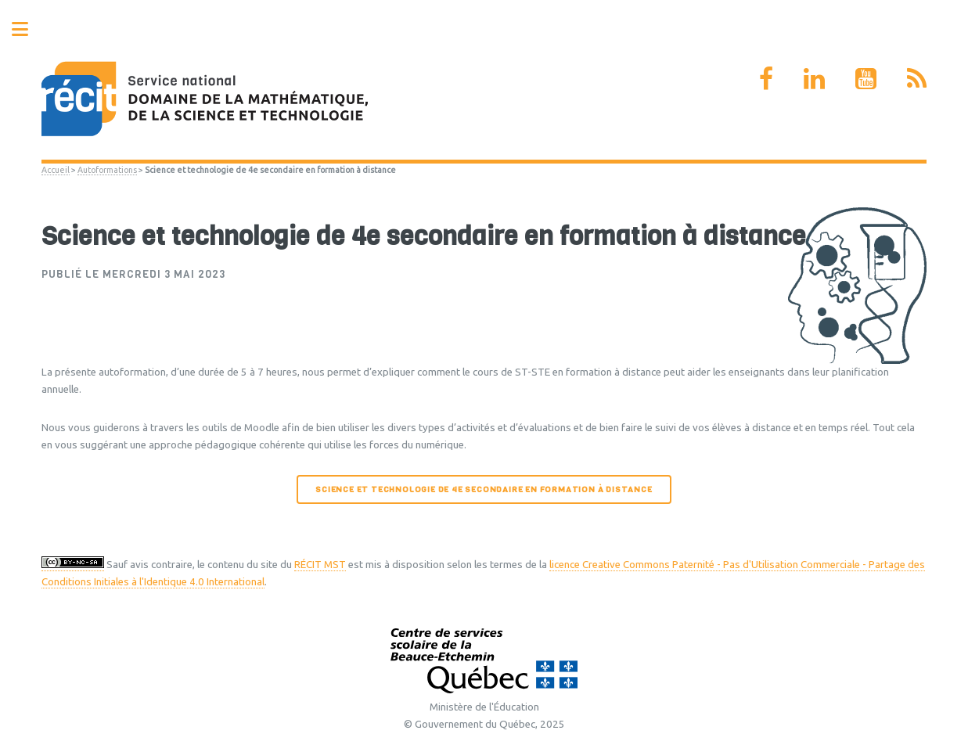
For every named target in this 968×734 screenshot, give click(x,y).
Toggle (28, 29)
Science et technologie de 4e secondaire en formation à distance (483, 489)
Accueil (55, 170)
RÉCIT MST (320, 564)
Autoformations (107, 170)
